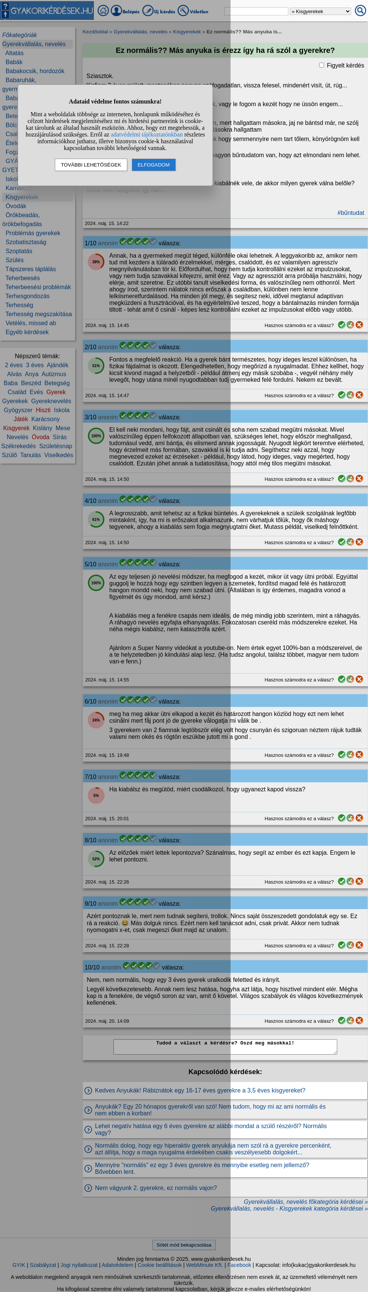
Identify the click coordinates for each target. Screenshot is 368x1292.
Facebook (239, 1265)
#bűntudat (351, 213)
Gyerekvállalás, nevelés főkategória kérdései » (306, 1202)
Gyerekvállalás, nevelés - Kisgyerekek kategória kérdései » (289, 1208)
